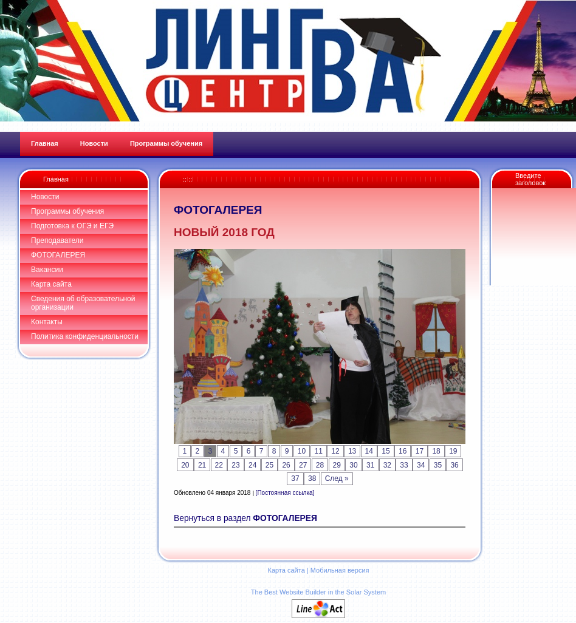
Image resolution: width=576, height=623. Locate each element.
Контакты (47, 322)
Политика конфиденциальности (85, 336)
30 (353, 465)
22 (219, 465)
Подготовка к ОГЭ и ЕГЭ (72, 226)
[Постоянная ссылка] (285, 492)
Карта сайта (51, 284)
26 (286, 465)
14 (369, 451)
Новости (45, 196)
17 (419, 451)
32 (387, 465)
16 (402, 451)
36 (454, 465)
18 (436, 451)
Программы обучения (67, 211)
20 (185, 465)
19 (453, 451)
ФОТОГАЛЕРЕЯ (58, 255)
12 (335, 451)
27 (303, 465)
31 (370, 465)
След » (337, 478)
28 (320, 465)
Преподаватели (57, 240)
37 (295, 478)
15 (385, 451)
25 (269, 465)
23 (235, 465)
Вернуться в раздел (245, 518)
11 (319, 451)
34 (421, 465)
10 (302, 451)
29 (337, 465)
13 (352, 451)
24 (252, 465)
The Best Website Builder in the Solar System (318, 592)
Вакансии (47, 269)
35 (438, 465)
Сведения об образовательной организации (83, 303)
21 (202, 465)
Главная (56, 179)
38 (312, 478)
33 (404, 465)
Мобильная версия (339, 570)
